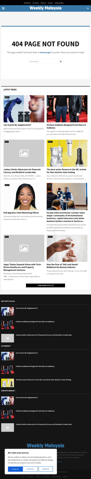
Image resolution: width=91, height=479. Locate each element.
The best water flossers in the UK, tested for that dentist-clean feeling (66, 170)
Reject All (31, 469)
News (6, 142)
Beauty (7, 97)
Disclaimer (27, 3)
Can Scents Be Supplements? (17, 125)
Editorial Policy (59, 3)
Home (23, 477)
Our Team (36, 3)
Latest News (10, 89)
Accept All (46, 469)
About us (43, 3)
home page (45, 52)
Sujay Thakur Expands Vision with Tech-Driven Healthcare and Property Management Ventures (22, 267)
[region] (31, 461)
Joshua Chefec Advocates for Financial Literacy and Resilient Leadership (22, 170)
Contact (50, 3)
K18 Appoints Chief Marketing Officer (21, 212)
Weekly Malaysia (45, 8)
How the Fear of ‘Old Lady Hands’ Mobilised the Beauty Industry (62, 266)
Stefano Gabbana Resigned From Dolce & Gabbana (35, 321)
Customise (15, 469)
